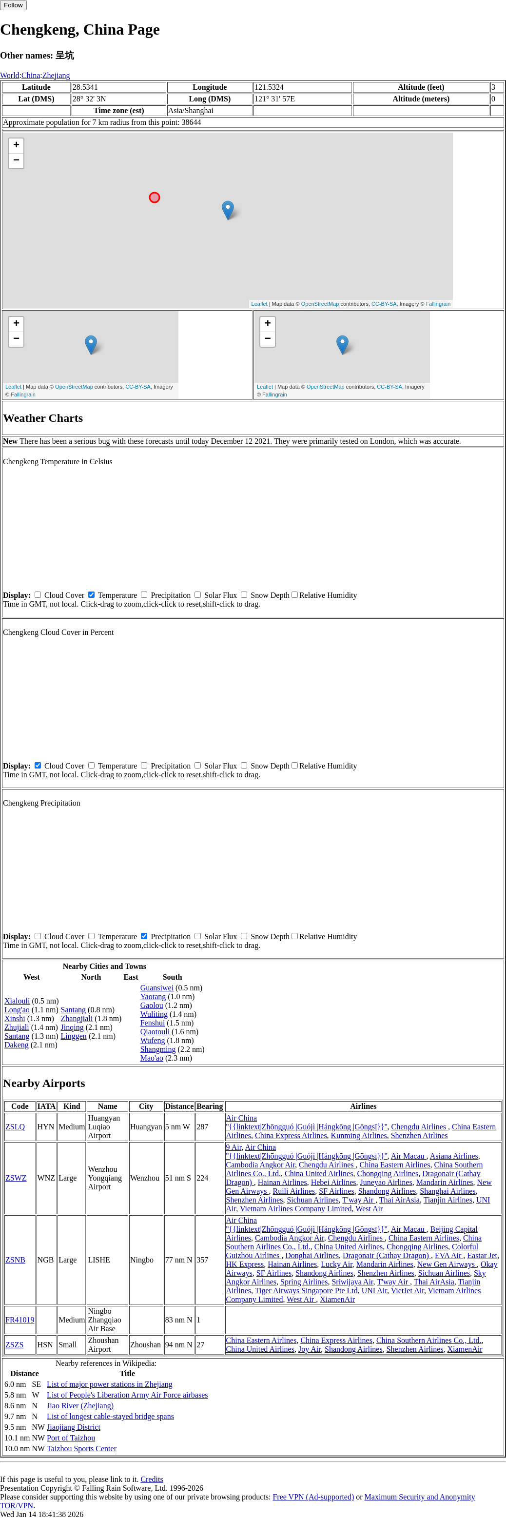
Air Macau (409, 1156)
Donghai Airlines (312, 1255)
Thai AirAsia (399, 1200)
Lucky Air (336, 1264)
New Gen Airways (447, 1264)
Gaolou (151, 1005)
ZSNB (15, 1260)
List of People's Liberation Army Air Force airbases (127, 1395)
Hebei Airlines (333, 1182)
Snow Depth (270, 595)
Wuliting (154, 1014)
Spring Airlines (304, 1282)
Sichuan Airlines (312, 1200)
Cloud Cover (64, 595)
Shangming (158, 1049)
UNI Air (374, 1290)
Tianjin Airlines (448, 1200)
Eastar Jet (482, 1255)
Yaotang (153, 996)
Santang (17, 1036)
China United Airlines (319, 1173)
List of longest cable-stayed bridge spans (110, 1416)
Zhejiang (56, 75)
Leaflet (260, 304)
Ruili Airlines (294, 1191)
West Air (369, 1208)
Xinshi (14, 1018)
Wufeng (152, 1040)
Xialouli (17, 1001)
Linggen (74, 1036)
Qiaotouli (155, 1031)
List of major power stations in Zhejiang (110, 1384)
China (30, 75)
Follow (13, 5)
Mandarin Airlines (444, 1182)
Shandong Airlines (387, 1191)
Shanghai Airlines (447, 1191)
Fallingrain (438, 304)
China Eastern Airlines (395, 1165)
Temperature (117, 595)
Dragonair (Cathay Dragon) (387, 1255)
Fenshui (152, 1023)
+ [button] (16, 145)
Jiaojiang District (73, 1427)
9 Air (234, 1147)
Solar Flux (220, 595)
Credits (151, 1479)
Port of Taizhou (71, 1438)
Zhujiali (16, 1027)
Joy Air (309, 1349)
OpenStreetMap (320, 304)
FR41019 (20, 1320)
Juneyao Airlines (386, 1182)
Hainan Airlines (282, 1182)
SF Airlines (336, 1191)
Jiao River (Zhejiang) (80, 1405)
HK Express (245, 1264)
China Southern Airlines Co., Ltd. (429, 1340)
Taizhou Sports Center (82, 1448)
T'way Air (358, 1200)
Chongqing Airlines (387, 1173)
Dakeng (16, 1045)
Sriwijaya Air (352, 1282)
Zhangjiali (77, 1018)
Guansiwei (157, 988)
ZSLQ (15, 1127)
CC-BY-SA (384, 304)
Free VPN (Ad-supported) (313, 1497)
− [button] (16, 161)
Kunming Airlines (359, 1135)
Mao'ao (151, 1058)
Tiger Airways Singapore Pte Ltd (306, 1290)
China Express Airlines (291, 1135)
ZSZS (14, 1345)
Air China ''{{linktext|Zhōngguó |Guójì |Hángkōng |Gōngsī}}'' (307, 1122)
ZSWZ (16, 1178)
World (9, 75)
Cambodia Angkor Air (260, 1165)
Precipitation (171, 595)
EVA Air (449, 1255)
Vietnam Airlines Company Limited (296, 1208)
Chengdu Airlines (419, 1127)
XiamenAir (337, 1299)
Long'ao (17, 1010)
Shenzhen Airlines (419, 1135)
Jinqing (72, 1027)
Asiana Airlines (454, 1156)
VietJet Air (407, 1290)
